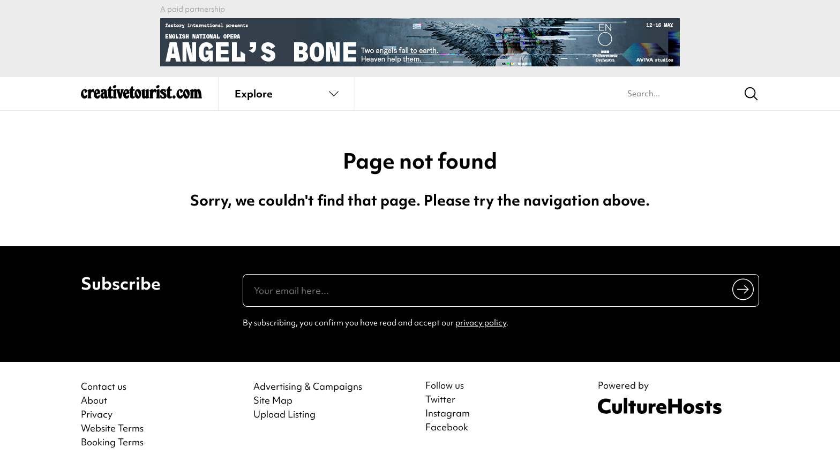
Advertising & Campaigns (307, 386)
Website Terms (112, 428)
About (94, 400)
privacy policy (480, 322)
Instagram (447, 413)
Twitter (440, 399)
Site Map (272, 400)
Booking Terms (112, 442)
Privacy (96, 414)
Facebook (446, 427)
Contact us (103, 386)
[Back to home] (141, 96)
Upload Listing (284, 414)
